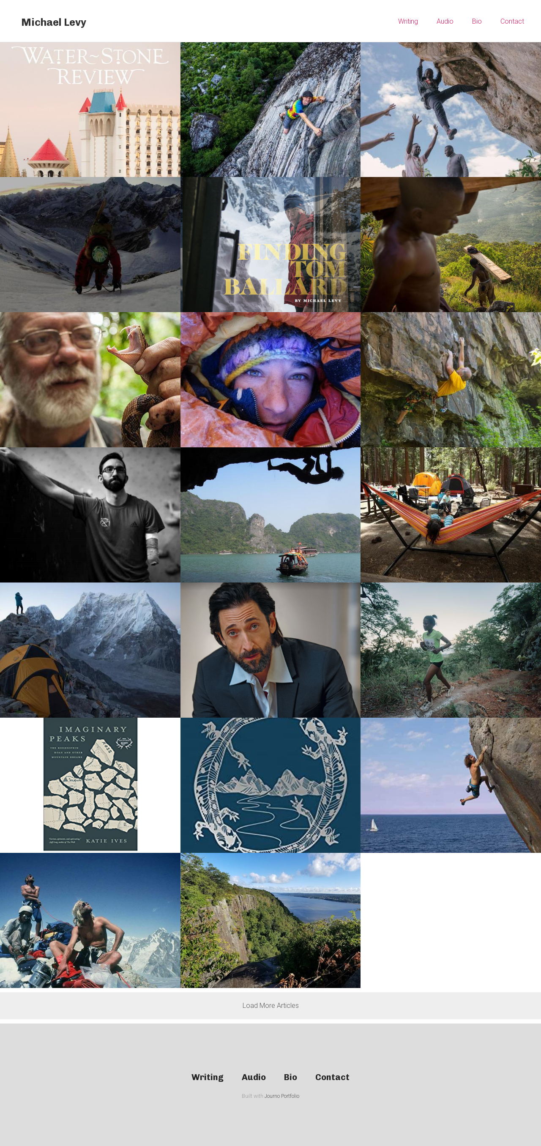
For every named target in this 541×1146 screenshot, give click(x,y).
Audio (445, 21)
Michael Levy (53, 22)
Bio (477, 21)
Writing (408, 21)
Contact (512, 21)
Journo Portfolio (282, 1096)
